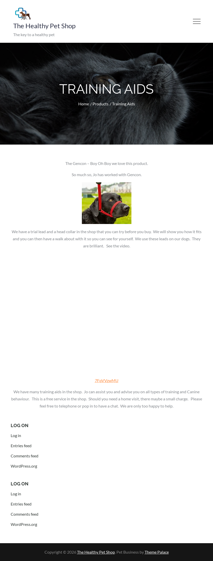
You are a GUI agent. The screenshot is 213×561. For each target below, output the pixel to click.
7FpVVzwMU (106, 380)
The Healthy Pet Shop (44, 26)
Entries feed (21, 445)
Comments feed (24, 455)
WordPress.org (24, 466)
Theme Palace (157, 552)
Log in (16, 435)
